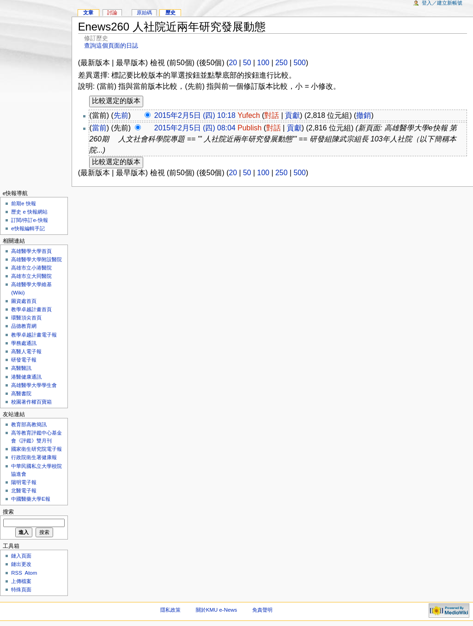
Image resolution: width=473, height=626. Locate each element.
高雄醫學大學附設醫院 (36, 259)
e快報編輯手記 (27, 228)
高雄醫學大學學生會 (34, 385)
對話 (271, 115)
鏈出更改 (21, 564)
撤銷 (363, 115)
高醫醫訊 (21, 368)
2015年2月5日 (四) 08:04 (195, 128)
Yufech (248, 115)
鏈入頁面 (21, 555)
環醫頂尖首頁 (26, 317)
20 (233, 63)
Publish (249, 128)
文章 (88, 12)
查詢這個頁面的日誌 (111, 45)
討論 (112, 12)
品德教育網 (23, 326)
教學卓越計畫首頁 (31, 309)
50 (247, 63)
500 (299, 63)
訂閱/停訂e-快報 (29, 220)
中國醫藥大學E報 (30, 499)
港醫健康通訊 (26, 377)
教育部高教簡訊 (29, 424)
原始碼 (144, 12)
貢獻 (292, 115)
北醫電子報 (23, 490)
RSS (16, 573)
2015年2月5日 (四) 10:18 (195, 115)
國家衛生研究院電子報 (36, 449)
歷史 (170, 12)
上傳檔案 (21, 581)
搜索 (8, 512)
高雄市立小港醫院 (31, 267)
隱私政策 (170, 610)
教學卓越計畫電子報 (34, 335)
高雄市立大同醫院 (31, 276)
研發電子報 (23, 359)
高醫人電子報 (26, 351)
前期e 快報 (23, 203)
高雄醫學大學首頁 (31, 251)
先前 (121, 115)
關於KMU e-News (216, 610)
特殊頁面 (21, 589)
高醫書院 (21, 393)
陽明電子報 (23, 482)
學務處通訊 (23, 343)
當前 (99, 128)
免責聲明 (262, 610)
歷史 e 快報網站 (32, 212)
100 (263, 63)
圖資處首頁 (23, 301)
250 (281, 63)
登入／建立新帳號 (442, 3)
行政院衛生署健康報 (34, 457)
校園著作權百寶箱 (31, 402)
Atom (31, 573)
